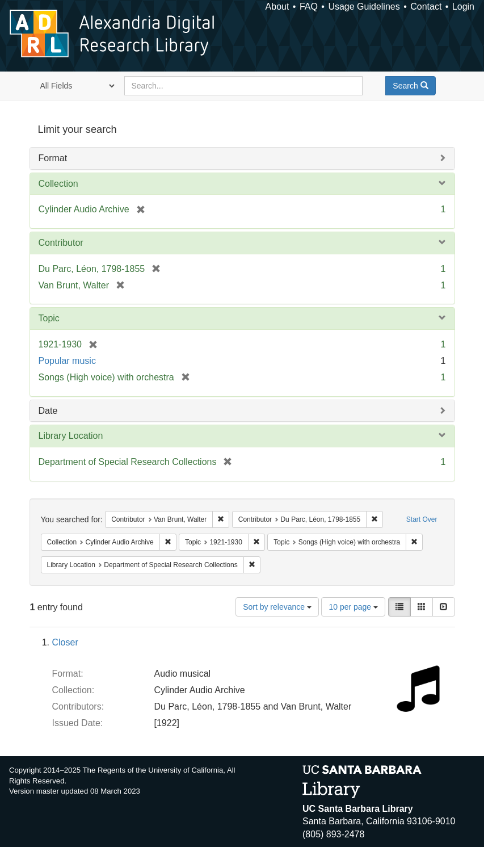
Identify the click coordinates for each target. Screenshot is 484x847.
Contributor (61, 243)
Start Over (421, 519)
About (277, 6)
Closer (65, 642)
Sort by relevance (277, 606)
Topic (49, 318)
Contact (425, 6)
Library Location (71, 436)
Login (463, 6)
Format (53, 158)
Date (48, 411)
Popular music (67, 361)
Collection (58, 183)
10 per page (353, 606)
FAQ (309, 6)
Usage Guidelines (363, 6)
